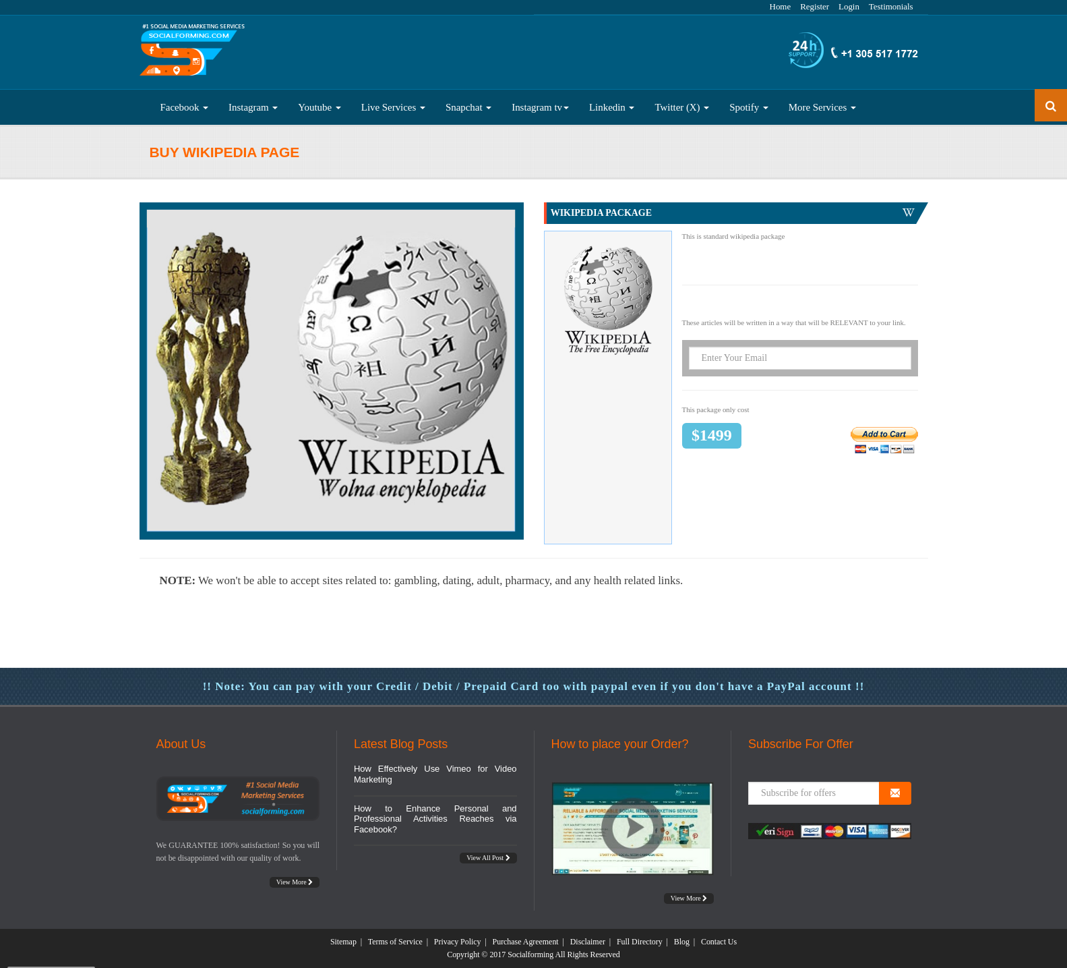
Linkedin (611, 107)
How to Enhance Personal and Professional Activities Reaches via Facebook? (435, 818)
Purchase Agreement (526, 941)
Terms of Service (395, 941)
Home (780, 6)
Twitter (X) (681, 107)
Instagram (253, 107)
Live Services (393, 107)
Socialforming (530, 954)
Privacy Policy (457, 941)
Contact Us (719, 941)
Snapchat (468, 107)
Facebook (184, 107)
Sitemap (343, 941)
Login (849, 6)
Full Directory (640, 941)
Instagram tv (540, 107)
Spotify (748, 107)
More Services (822, 107)
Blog (682, 941)
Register (814, 6)
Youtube (319, 107)
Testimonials (891, 6)
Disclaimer (587, 941)
